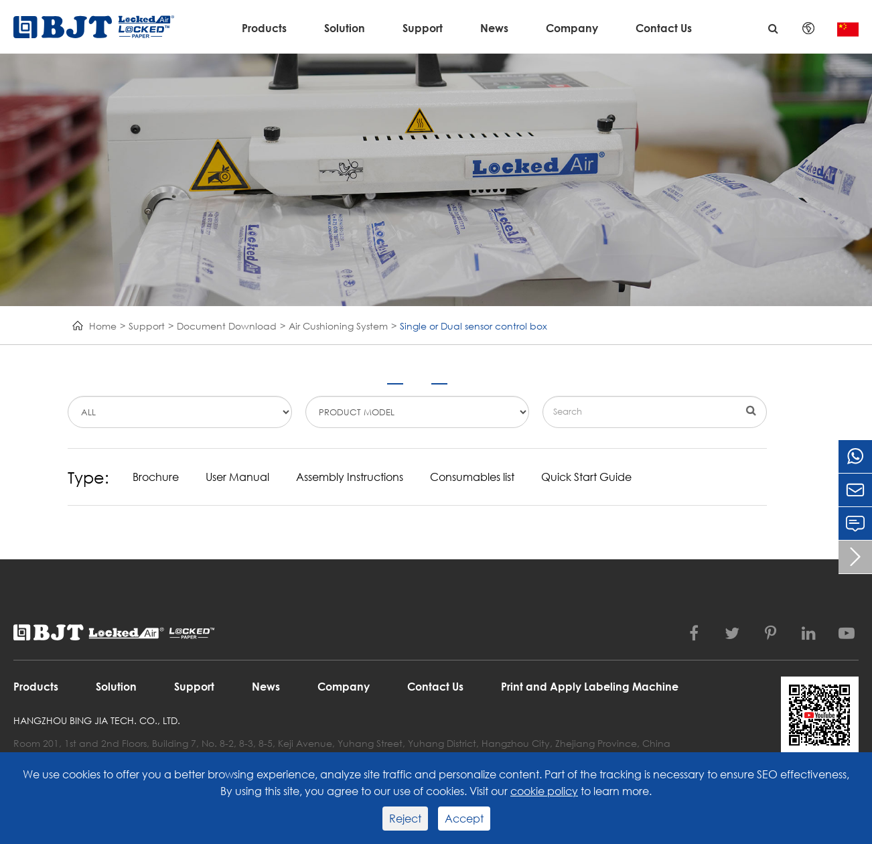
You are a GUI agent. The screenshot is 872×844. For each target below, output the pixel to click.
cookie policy (544, 791)
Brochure (156, 477)
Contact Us (664, 27)
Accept (464, 818)
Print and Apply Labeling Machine (589, 686)
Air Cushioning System (338, 326)
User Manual (237, 477)
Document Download (227, 326)
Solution (344, 27)
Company (572, 27)
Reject (405, 818)
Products (264, 27)
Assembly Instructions (349, 477)
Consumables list (472, 477)
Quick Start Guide (586, 477)
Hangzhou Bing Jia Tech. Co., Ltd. (96, 720)
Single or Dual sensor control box (473, 326)
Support (423, 27)
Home (103, 326)
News (494, 27)
